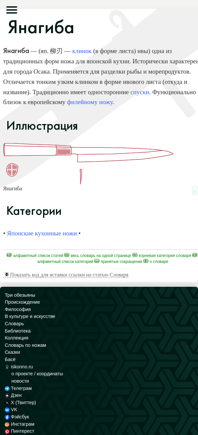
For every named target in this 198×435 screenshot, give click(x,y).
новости (20, 381)
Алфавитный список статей (35, 255)
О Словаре (155, 261)
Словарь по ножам (25, 345)
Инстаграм (19, 424)
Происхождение (22, 302)
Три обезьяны (20, 295)
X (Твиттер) (20, 402)
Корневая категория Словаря (161, 255)
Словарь (14, 323)
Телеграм (18, 388)
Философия (18, 309)
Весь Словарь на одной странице (97, 255)
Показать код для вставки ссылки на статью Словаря (66, 275)
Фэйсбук (17, 416)
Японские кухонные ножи (42, 233)
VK (11, 409)
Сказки (12, 352)
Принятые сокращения (118, 261)
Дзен (13, 395)
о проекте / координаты (37, 373)
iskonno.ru (19, 366)
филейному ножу (89, 101)
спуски (139, 92)
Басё (10, 359)
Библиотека (17, 331)
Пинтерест (19, 431)
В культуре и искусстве (30, 316)
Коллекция (16, 338)
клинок (81, 50)
